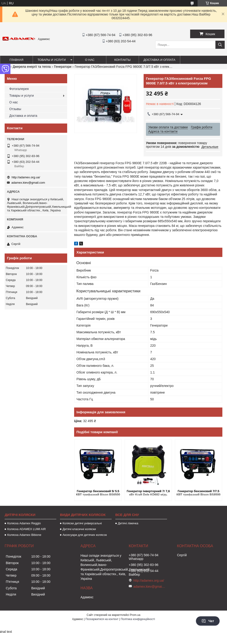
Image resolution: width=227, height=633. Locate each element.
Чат (208, 621)
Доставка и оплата (159, 60)
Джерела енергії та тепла (32, 66)
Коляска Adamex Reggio (24, 523)
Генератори (62, 66)
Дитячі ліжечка (128, 523)
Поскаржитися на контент (101, 619)
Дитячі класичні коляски (79, 529)
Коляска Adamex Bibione (24, 535)
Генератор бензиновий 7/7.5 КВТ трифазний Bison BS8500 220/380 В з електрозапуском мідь (199, 493)
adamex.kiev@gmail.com (28, 182)
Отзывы (15, 109)
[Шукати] (220, 45)
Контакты (122, 60)
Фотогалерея (19, 89)
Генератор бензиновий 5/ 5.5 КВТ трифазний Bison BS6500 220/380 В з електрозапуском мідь (98, 493)
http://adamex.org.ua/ (26, 177)
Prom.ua (135, 615)
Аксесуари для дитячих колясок (85, 535)
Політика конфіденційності (138, 619)
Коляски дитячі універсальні (82, 523)
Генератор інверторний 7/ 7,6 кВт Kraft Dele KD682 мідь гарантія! (148, 493)
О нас (90, 60)
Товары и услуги (52, 60)
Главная (16, 60)
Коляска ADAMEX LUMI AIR (26, 529)
